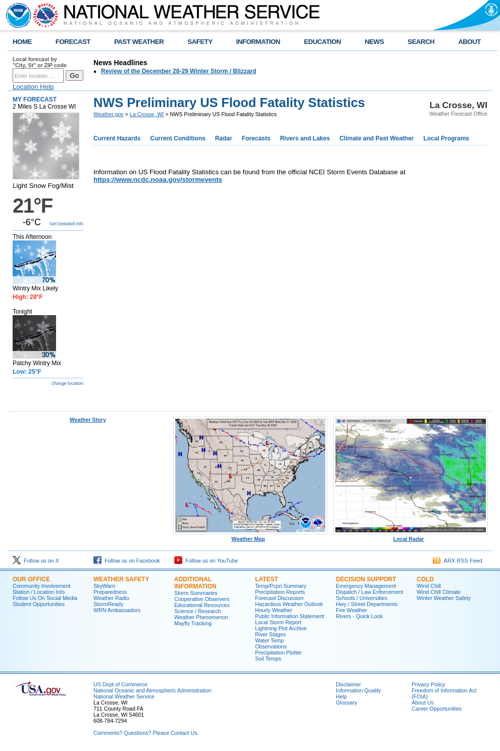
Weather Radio (111, 598)
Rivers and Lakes (305, 138)
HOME (22, 41)
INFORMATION (258, 41)
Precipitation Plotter (278, 652)
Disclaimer (348, 684)
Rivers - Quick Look (359, 616)
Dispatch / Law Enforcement (369, 592)
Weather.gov (108, 114)
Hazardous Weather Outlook (289, 604)
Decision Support (366, 579)
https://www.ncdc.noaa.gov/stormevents (157, 179)
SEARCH (421, 41)
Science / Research (197, 611)
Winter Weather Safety (444, 598)
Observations (271, 646)
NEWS (374, 41)
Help (341, 696)
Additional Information (195, 583)
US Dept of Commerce (120, 684)
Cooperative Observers (202, 599)
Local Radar (410, 536)
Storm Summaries (195, 593)
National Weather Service (124, 696)
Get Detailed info (66, 223)
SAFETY (199, 41)
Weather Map (250, 536)
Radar (223, 138)
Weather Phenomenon (201, 617)
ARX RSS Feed (457, 561)
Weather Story (88, 420)
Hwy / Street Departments (366, 604)
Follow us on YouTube (206, 561)
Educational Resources (202, 605)
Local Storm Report (278, 622)
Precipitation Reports (280, 592)
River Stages (270, 634)
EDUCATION (322, 41)
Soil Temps (268, 659)
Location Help (33, 86)
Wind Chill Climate (439, 592)
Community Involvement (41, 586)
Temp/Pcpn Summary (281, 586)
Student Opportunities (39, 604)
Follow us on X (36, 561)
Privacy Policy (428, 684)
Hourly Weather (273, 610)
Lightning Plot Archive (281, 628)
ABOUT (469, 41)
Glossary (346, 702)
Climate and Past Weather (376, 138)
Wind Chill (429, 586)
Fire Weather (351, 610)
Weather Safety (121, 579)
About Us (423, 702)
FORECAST (73, 41)
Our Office (31, 579)
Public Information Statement (289, 616)
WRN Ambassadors (116, 610)
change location (67, 383)
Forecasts (256, 138)
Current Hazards (116, 138)
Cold (425, 579)
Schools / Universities (361, 598)
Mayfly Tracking (193, 623)
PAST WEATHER (139, 41)
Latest (266, 579)
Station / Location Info (39, 592)
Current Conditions (177, 138)
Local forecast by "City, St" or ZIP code (40, 62)
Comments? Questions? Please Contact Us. (145, 733)
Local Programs (446, 138)
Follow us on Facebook (126, 561)
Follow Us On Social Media (45, 598)
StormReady (108, 604)
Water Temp (269, 640)
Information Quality (358, 690)
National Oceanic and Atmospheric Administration (152, 690)
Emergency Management (366, 586)
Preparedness (110, 592)
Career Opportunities (437, 709)
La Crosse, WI (147, 114)
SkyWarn (104, 586)
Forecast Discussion (279, 598)
